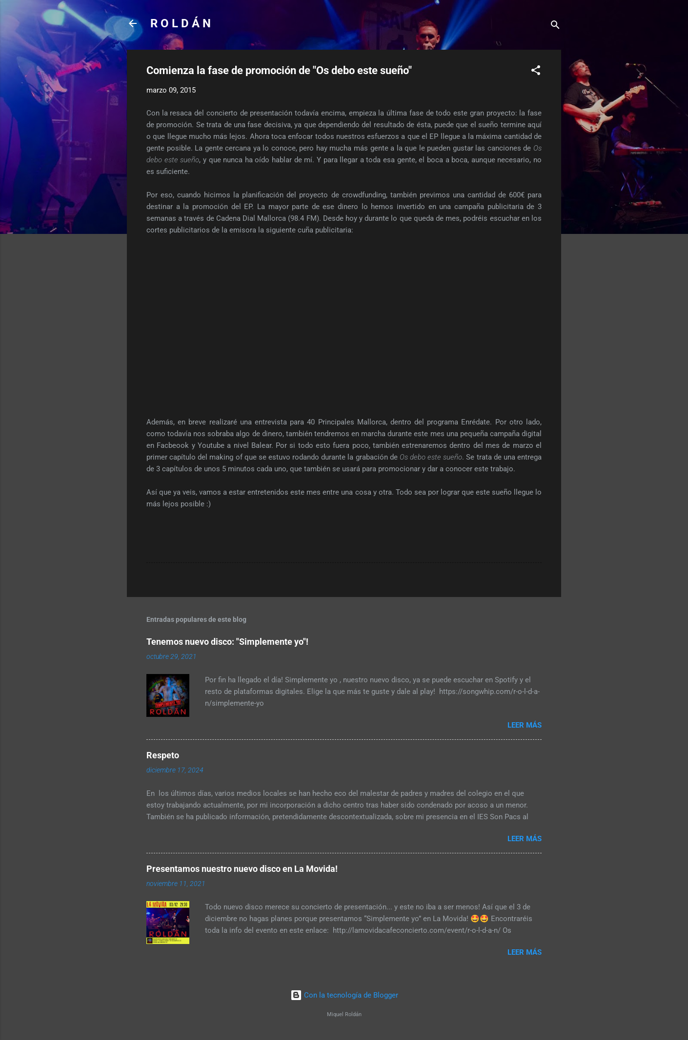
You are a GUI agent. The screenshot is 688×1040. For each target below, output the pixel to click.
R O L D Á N (180, 23)
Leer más (524, 725)
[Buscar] (555, 26)
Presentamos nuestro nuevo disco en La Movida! (242, 869)
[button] (536, 71)
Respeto (162, 755)
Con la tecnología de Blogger (344, 995)
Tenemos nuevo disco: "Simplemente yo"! (227, 641)
